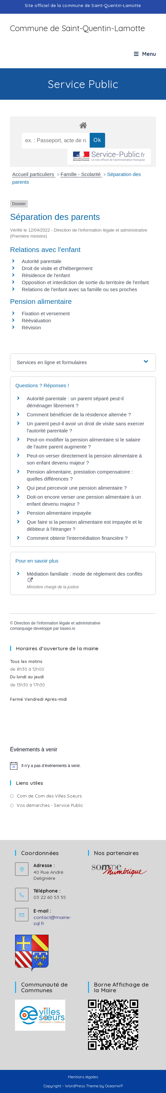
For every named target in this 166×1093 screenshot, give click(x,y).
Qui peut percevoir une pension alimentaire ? (77, 488)
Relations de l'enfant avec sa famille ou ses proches (79, 289)
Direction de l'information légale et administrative (57, 623)
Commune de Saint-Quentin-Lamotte (77, 28)
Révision (31, 327)
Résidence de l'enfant (46, 275)
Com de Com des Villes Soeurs (49, 795)
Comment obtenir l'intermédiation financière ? (77, 538)
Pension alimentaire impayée (59, 513)
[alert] (83, 766)
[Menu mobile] (145, 54)
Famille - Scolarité (81, 174)
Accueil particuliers (34, 174)
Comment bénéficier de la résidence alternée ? (79, 414)
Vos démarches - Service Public (50, 805)
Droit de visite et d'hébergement (57, 268)
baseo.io (67, 628)
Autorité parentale (41, 261)
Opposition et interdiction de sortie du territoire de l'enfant (85, 282)
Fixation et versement (46, 313)
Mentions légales (83, 1076)
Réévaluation (36, 320)
